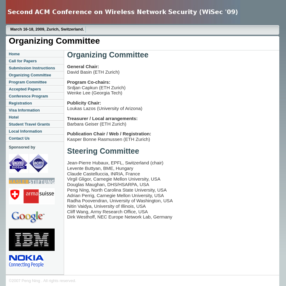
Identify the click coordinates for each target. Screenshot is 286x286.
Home (14, 54)
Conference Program (28, 96)
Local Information (25, 131)
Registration (20, 103)
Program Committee (28, 82)
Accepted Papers (25, 89)
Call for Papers (23, 61)
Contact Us (19, 138)
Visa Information (24, 110)
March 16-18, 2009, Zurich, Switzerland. (47, 29)
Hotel (14, 117)
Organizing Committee (30, 75)
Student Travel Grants (29, 124)
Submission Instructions (32, 68)
